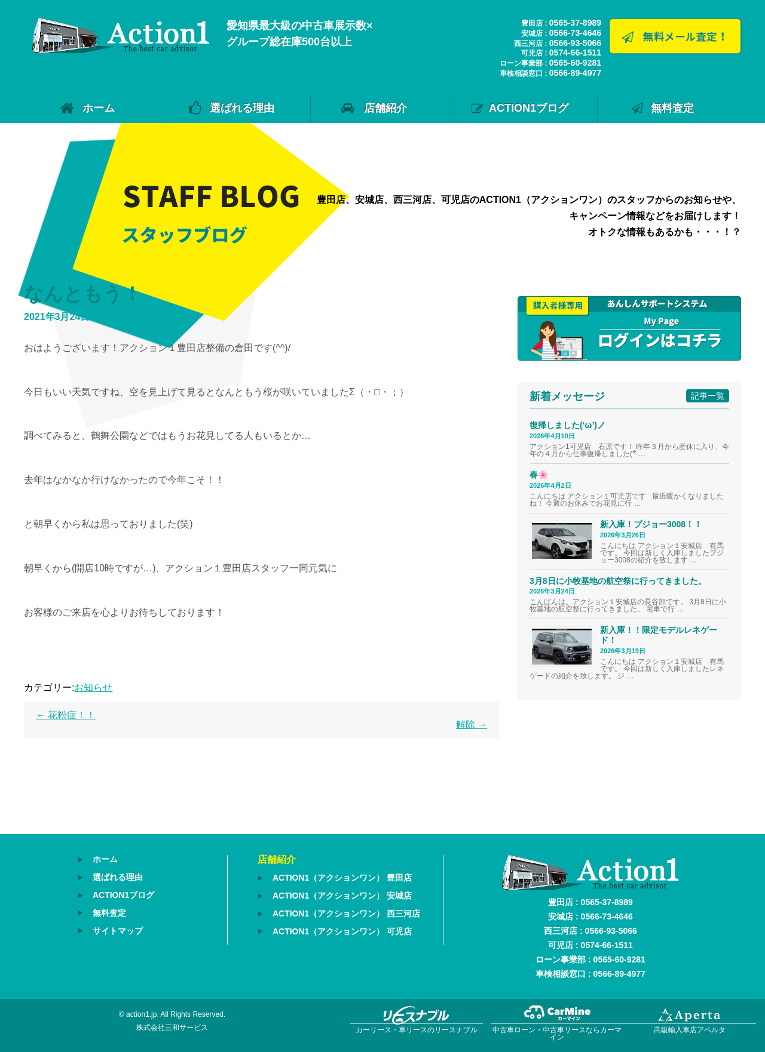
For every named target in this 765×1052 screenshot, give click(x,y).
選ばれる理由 (242, 108)
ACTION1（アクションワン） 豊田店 (342, 877)
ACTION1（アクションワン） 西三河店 (346, 912)
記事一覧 (707, 396)
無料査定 (672, 108)
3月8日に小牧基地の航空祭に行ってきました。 (618, 581)
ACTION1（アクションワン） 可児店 (342, 929)
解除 (471, 724)
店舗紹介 (385, 108)
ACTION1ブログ (528, 108)
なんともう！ (83, 293)
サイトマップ (118, 928)
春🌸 (539, 474)
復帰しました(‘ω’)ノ (567, 425)
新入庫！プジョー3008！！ (651, 524)
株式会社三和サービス (172, 1027)
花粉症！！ (66, 715)
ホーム (98, 108)
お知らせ (93, 687)
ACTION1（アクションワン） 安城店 (342, 895)
